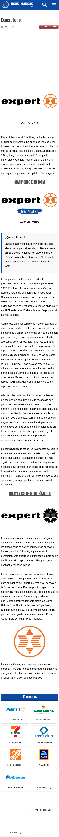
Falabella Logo (15, 832)
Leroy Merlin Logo (44, 787)
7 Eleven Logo (15, 742)
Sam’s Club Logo (44, 742)
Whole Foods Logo (44, 810)
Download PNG (49, 27)
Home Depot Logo (15, 765)
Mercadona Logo (44, 719)
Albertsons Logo (15, 787)
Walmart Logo (15, 719)
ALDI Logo (44, 765)
